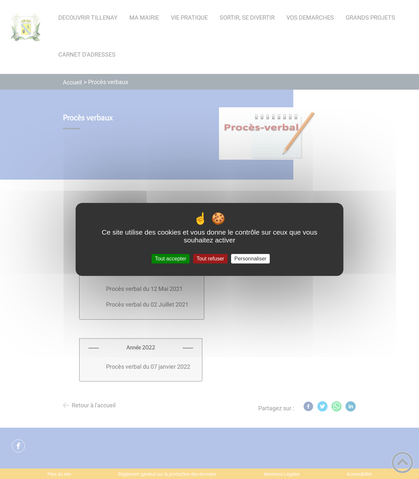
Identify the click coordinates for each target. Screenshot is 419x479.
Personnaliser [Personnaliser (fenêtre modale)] (250, 258)
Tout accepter (170, 258)
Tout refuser (210, 258)
